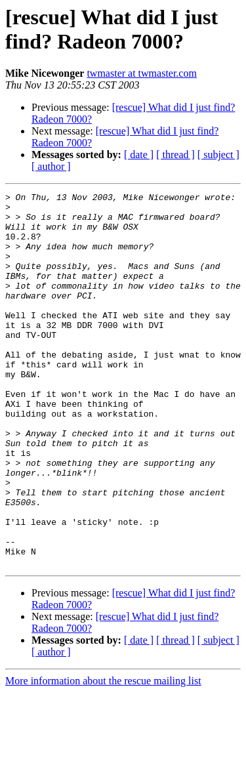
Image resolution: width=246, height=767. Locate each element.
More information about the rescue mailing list (103, 755)
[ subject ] (218, 154)
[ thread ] (175, 154)
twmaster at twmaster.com (142, 73)
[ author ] (51, 166)
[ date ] (139, 154)
